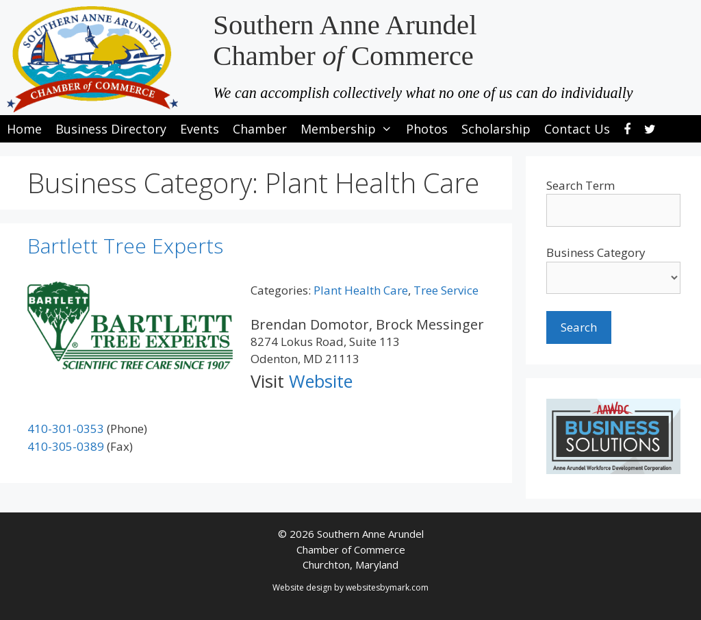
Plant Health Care (361, 290)
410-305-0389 (65, 446)
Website (321, 381)
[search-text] (613, 210)
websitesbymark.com (387, 587)
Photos (427, 129)
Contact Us (577, 129)
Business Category (596, 252)
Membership (350, 128)
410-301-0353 (65, 428)
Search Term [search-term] (580, 185)
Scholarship (496, 129)
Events (199, 129)
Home (24, 129)
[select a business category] (613, 278)
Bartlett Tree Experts (125, 246)
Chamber (260, 129)
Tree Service (446, 290)
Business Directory (110, 129)
